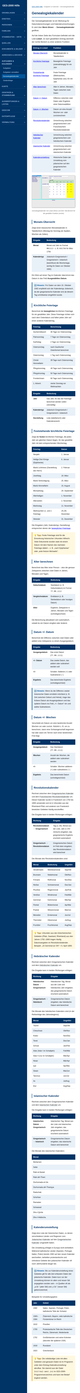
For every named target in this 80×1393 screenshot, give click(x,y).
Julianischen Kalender (41, 1239)
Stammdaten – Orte (12, 37)
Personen (7, 25)
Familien (6, 31)
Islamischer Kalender (41, 146)
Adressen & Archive (12, 55)
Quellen (6, 43)
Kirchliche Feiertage (41, 61)
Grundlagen (8, 13)
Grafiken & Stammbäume (8, 93)
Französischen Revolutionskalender (54, 797)
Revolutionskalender (41, 121)
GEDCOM (6, 110)
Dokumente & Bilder (12, 49)
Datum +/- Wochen (40, 109)
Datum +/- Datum (40, 98)
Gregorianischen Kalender (62, 793)
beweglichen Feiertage (61, 528)
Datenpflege (8, 116)
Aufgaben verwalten (11, 72)
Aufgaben (7, 68)
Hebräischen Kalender (49, 965)
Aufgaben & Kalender (8, 62)
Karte (5, 86)
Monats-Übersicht (40, 53)
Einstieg (6, 19)
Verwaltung (8, 122)
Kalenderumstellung (41, 157)
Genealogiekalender (11, 76)
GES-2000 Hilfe (11, 5)
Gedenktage (8, 80)
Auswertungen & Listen (10, 102)
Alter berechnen (39, 87)
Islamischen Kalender (49, 1105)
